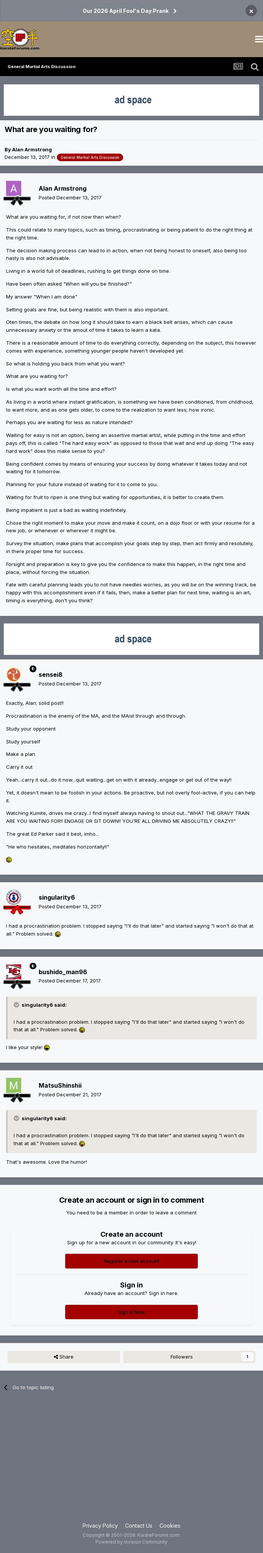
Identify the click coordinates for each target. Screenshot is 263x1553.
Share (64, 1356)
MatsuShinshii (60, 1085)
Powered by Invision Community (131, 1542)
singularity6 (57, 897)
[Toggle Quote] (17, 1005)
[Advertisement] (131, 1461)
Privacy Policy (100, 1525)
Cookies (170, 1525)
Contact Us (138, 1525)
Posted (70, 197)
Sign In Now (131, 1312)
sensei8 (51, 674)
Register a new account (132, 1261)
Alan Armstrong (32, 149)
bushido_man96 (63, 972)
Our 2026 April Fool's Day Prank (126, 11)
